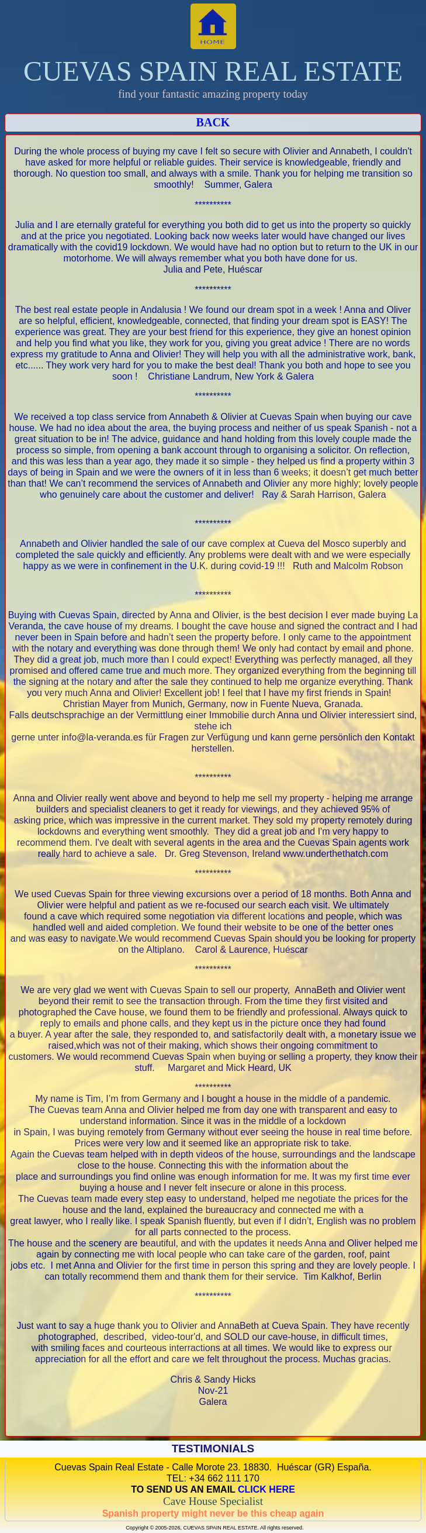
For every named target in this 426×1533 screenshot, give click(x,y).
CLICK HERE (266, 1489)
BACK (213, 122)
